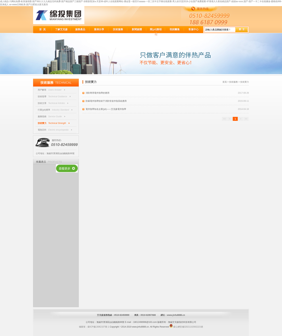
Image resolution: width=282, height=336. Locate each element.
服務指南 (42, 116)
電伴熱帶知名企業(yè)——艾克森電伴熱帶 (106, 109)
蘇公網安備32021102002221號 (186, 327)
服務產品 (80, 29)
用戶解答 (42, 90)
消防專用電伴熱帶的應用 (97, 93)
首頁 (224, 82)
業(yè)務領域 (156, 30)
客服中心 (193, 29)
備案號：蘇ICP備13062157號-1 (94, 327)
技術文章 (42, 103)
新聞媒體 (137, 29)
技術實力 (42, 123)
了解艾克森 (61, 29)
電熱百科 (42, 130)
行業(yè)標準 (44, 110)
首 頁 (42, 29)
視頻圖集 (175, 29)
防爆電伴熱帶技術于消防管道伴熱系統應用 (106, 101)
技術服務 (118, 29)
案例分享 (99, 29)
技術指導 (42, 96)
